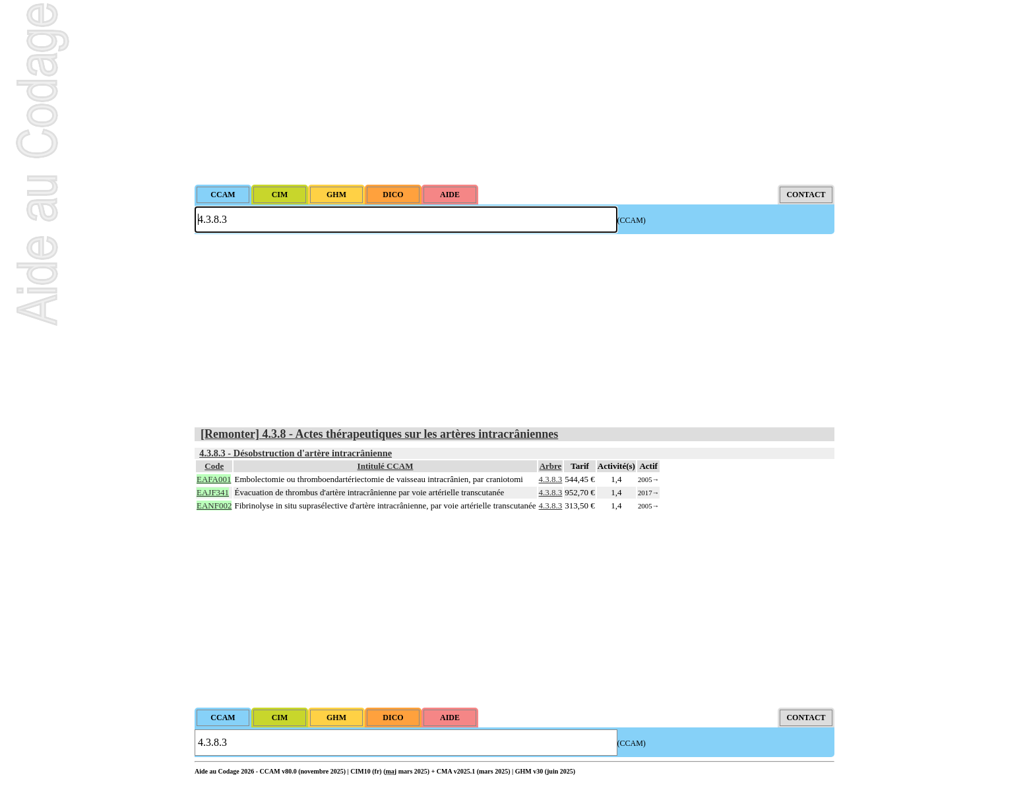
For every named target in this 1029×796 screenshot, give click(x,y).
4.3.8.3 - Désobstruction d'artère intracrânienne (295, 453)
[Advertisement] (514, 92)
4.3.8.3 (551, 479)
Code (214, 466)
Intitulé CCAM (386, 466)
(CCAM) (631, 220)
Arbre (551, 466)
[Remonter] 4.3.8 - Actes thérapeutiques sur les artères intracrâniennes (379, 434)
